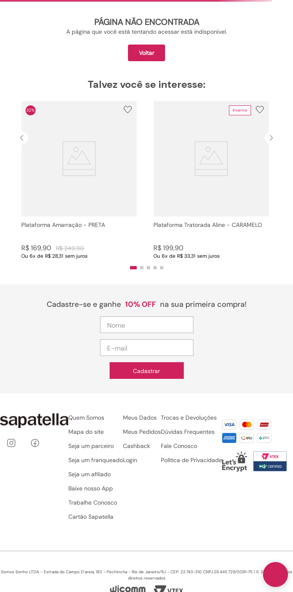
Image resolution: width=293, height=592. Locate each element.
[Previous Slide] (21, 137)
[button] (79, 180)
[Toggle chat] (275, 574)
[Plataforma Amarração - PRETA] (79, 180)
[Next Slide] (271, 137)
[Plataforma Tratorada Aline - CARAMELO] (211, 180)
